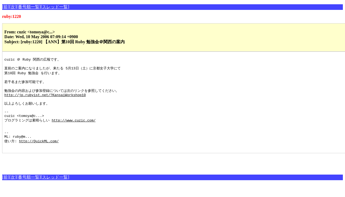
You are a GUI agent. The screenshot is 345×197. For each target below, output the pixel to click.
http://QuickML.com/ (39, 152)
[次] (13, 7)
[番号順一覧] (28, 7)
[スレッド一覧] (55, 7)
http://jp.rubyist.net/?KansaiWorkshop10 (45, 99)
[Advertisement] (64, 174)
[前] (5, 7)
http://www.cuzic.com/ (74, 128)
